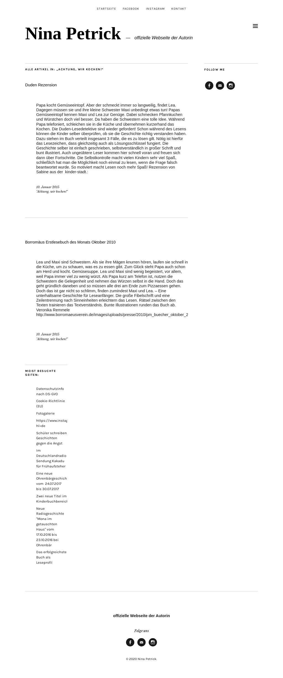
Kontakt (178, 9)
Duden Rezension (41, 85)
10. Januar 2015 (47, 187)
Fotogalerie (45, 413)
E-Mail (220, 89)
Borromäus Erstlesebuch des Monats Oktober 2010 (70, 242)
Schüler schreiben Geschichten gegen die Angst (51, 438)
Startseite (106, 9)
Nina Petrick (73, 33)
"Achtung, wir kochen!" (52, 191)
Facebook (131, 9)
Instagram (155, 9)
